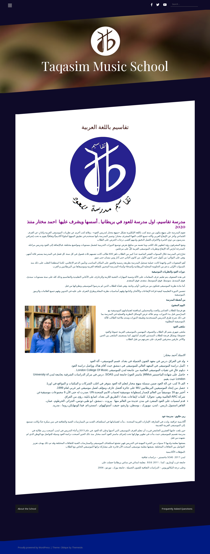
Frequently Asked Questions (177, 508)
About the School (27, 508)
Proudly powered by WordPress (34, 547)
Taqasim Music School (105, 65)
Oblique (64, 547)
